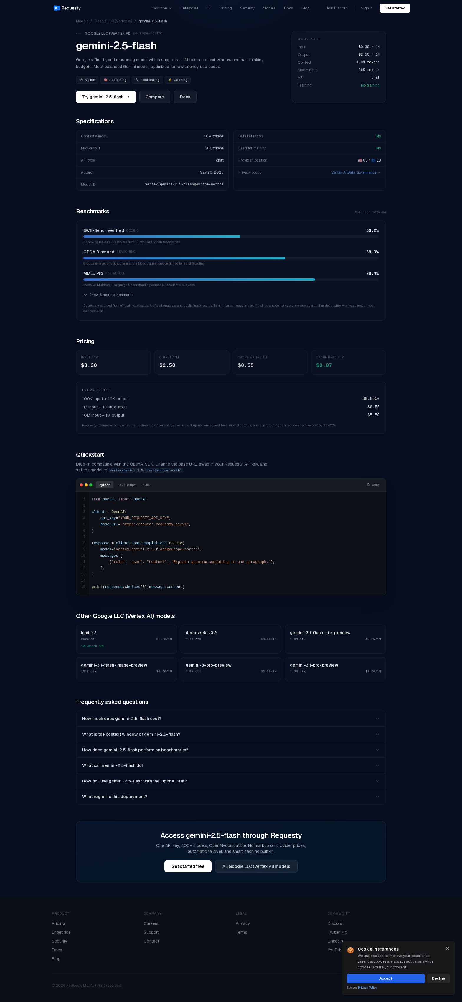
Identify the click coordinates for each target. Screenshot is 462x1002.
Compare (155, 96)
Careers (151, 923)
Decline (438, 978)
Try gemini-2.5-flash (106, 96)
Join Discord (337, 8)
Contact (151, 941)
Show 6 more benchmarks (108, 295)
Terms (241, 932)
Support (151, 932)
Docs (288, 8)
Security (247, 8)
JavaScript (127, 485)
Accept (386, 978)
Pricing (226, 8)
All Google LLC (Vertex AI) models (256, 866)
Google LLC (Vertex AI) (113, 21)
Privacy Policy (367, 988)
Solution (162, 8)
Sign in (367, 8)
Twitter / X (337, 932)
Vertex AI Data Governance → (356, 172)
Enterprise (189, 8)
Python (104, 485)
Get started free (187, 866)
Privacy (243, 923)
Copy (373, 485)
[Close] (447, 948)
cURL (147, 485)
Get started (395, 8)
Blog (305, 8)
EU (209, 8)
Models (269, 8)
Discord (335, 923)
